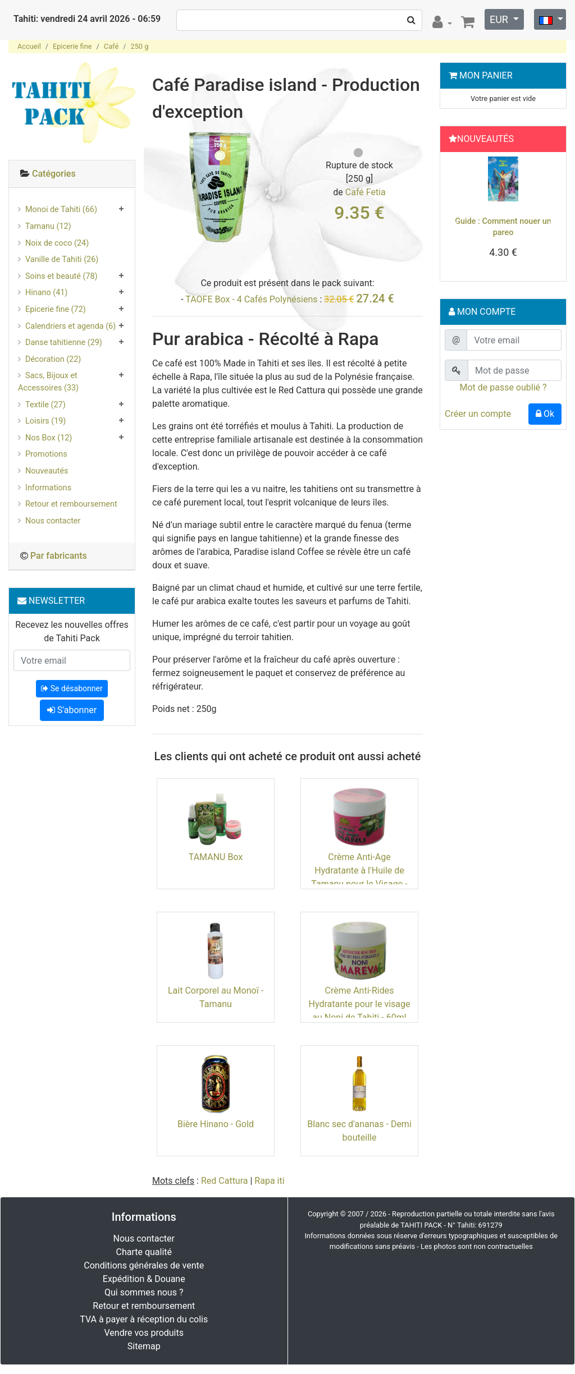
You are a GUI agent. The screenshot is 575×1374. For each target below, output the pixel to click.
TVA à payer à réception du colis (144, 1319)
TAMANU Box (216, 857)
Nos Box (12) (48, 438)
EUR (500, 19)
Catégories (54, 173)
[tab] (72, 174)
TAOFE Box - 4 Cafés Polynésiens (251, 299)
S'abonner (72, 710)
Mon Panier (486, 75)
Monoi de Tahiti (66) (61, 209)
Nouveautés (46, 471)
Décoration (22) (53, 359)
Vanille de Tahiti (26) (61, 259)
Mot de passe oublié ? (502, 387)
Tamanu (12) (48, 226)
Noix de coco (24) (57, 243)
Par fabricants (58, 555)
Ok (545, 413)
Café (111, 46)
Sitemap (144, 1346)
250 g (139, 46)
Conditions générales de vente (144, 1265)
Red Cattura (224, 1180)
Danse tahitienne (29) (63, 342)
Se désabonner (71, 688)
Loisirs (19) (45, 421)
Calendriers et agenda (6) (70, 326)
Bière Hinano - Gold (215, 1124)
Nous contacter (52, 521)
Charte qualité (144, 1252)
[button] (453, 219)
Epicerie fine (72, 46)
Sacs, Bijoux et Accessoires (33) (48, 382)
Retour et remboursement (71, 504)
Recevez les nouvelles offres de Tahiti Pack (71, 631)
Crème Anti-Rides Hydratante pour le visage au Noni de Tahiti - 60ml (359, 1004)
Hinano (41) (46, 292)
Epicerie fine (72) (55, 309)
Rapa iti (269, 1180)
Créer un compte (478, 413)
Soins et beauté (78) (61, 276)
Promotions (46, 454)
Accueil (29, 46)
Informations (48, 488)
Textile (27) (45, 405)
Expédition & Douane (144, 1279)
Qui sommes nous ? (143, 1292)
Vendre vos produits (144, 1332)
